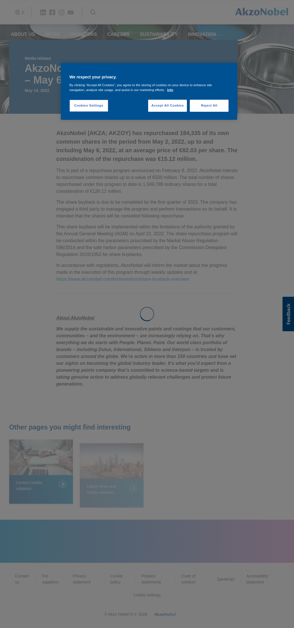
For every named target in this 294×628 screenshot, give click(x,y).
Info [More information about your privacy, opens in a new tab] (170, 90)
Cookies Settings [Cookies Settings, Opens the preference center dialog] (88, 105)
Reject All (209, 105)
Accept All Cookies (167, 105)
